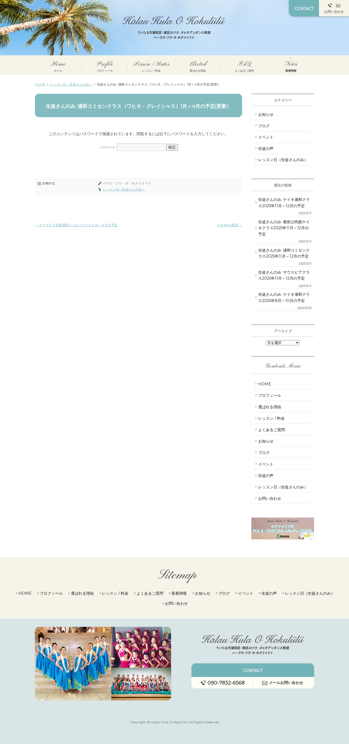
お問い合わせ (334, 8)
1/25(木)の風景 (229, 225)
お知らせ (265, 114)
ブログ (264, 125)
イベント (265, 137)
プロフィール (269, 395)
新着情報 (179, 593)
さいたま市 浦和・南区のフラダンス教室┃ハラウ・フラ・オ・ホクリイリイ (174, 27)
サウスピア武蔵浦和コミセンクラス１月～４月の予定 (76, 225)
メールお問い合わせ (282, 682)
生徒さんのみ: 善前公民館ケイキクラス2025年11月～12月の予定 (284, 228)
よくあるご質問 (271, 429)
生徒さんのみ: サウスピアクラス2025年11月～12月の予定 (284, 275)
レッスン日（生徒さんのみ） (124, 189)
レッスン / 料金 (271, 418)
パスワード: (132, 147)
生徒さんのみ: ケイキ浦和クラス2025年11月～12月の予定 (284, 202)
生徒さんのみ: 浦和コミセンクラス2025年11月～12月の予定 (284, 253)
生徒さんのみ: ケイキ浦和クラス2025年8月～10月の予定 (284, 297)
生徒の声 (265, 148)
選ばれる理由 (269, 406)
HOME (264, 384)
